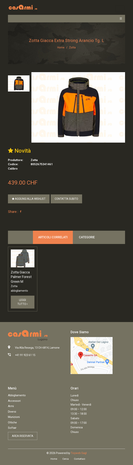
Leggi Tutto (22, 302)
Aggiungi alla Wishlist (29, 198)
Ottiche (12, 422)
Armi (11, 406)
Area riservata (22, 435)
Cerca (65, 458)
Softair (12, 427)
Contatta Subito (66, 198)
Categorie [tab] (87, 237)
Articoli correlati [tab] (53, 237)
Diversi (12, 411)
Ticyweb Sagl (79, 453)
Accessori (14, 401)
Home (61, 47)
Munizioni (14, 417)
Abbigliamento (17, 395)
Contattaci (79, 458)
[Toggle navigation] (119, 8)
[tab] (19, 83)
